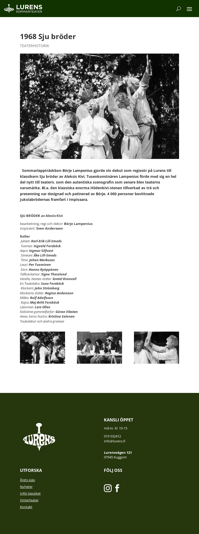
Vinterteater (29, 500)
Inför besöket (30, 493)
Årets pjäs (27, 480)
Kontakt (26, 506)
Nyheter (26, 486)
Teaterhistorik (34, 45)
